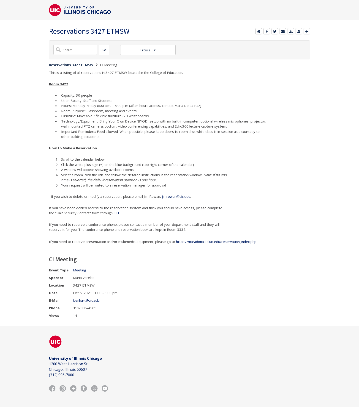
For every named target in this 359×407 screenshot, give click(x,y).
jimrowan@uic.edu (176, 196)
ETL (117, 213)
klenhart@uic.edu (86, 300)
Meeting (79, 270)
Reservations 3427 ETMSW (71, 64)
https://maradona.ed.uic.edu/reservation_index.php (216, 241)
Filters (145, 50)
